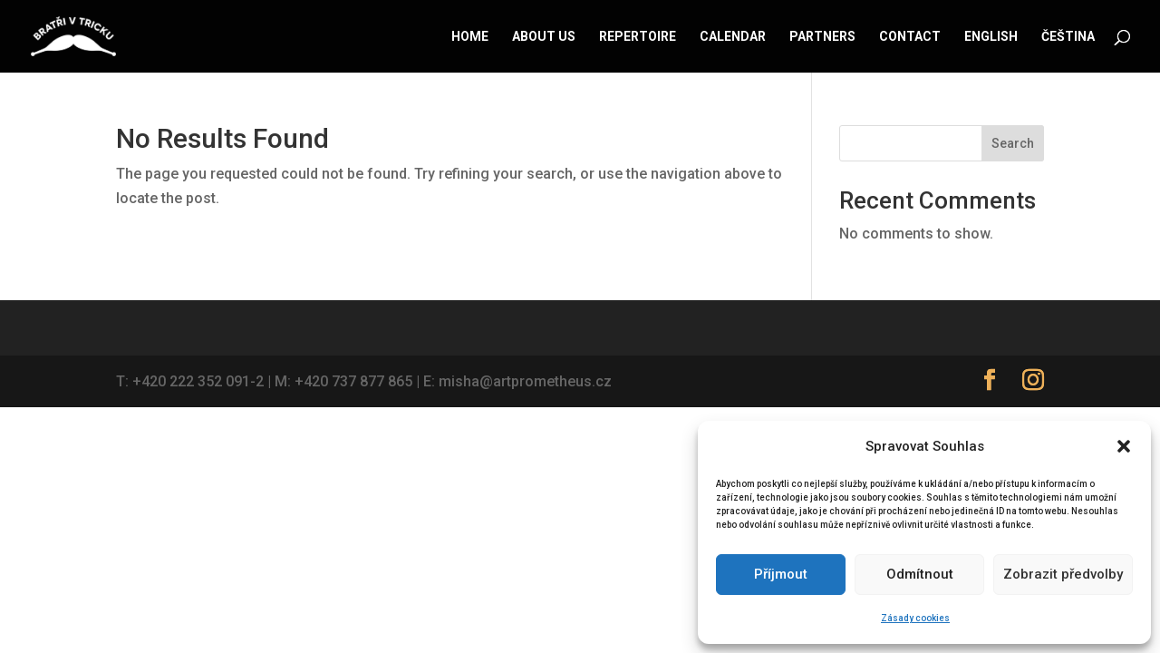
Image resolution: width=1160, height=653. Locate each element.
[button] (1124, 446)
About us (543, 37)
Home (469, 37)
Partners (822, 37)
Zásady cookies (915, 618)
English (991, 37)
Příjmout (780, 574)
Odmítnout (919, 574)
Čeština (1068, 37)
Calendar (733, 37)
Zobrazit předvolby (1063, 574)
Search (1012, 143)
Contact (910, 37)
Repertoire (637, 37)
